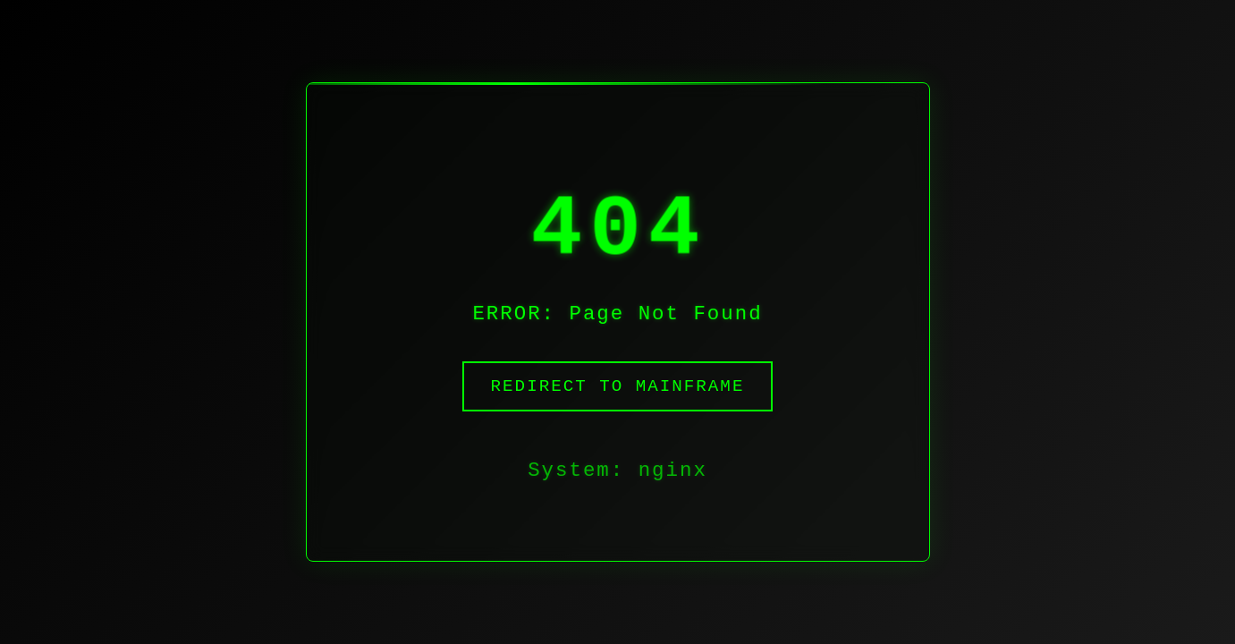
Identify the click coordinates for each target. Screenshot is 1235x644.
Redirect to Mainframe (618, 397)
